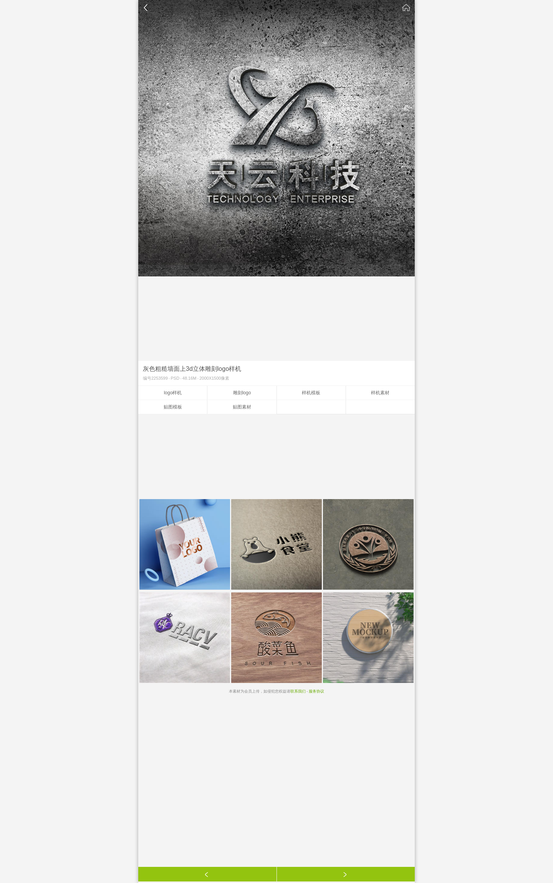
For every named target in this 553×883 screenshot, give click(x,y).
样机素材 (380, 392)
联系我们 (298, 691)
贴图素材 (242, 407)
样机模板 (311, 392)
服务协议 (316, 691)
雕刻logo (242, 392)
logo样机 (173, 392)
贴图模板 (173, 407)
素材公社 (406, 7)
